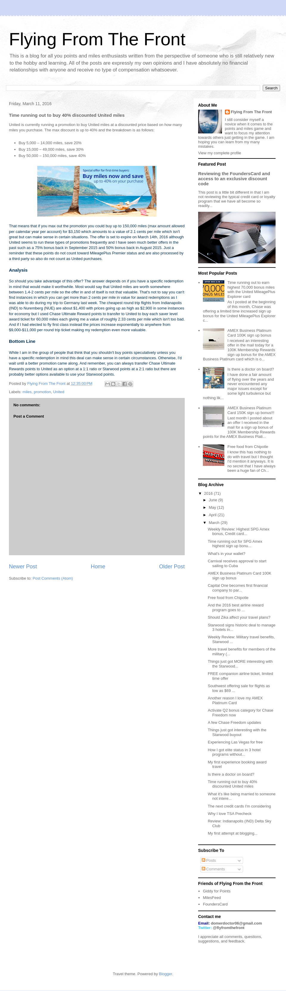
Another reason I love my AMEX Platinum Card (235, 700)
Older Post (172, 567)
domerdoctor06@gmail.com (236, 923)
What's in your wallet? (226, 553)
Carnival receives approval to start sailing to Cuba (237, 563)
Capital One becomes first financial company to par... (238, 587)
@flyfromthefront (229, 927)
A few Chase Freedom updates (234, 722)
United (58, 392)
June (213, 500)
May (213, 507)
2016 (209, 493)
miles (27, 392)
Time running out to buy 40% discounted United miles (232, 784)
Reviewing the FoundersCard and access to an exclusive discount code (234, 178)
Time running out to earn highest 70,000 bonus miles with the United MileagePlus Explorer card (251, 289)
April (213, 515)
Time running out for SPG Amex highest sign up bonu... (235, 543)
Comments (213, 869)
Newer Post (23, 567)
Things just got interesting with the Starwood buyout (237, 732)
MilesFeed (212, 897)
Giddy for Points (217, 891)
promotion (42, 392)
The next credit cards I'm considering (239, 806)
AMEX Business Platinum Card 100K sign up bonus (249, 332)
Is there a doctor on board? (250, 369)
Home (98, 567)
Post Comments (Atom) (53, 578)
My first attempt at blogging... (232, 833)
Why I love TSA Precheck (229, 813)
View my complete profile (219, 153)
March (215, 522)
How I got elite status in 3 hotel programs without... (234, 752)
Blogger (165, 974)
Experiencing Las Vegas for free (235, 742)
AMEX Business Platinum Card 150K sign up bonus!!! (250, 410)
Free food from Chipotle (247, 446)
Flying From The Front (97, 39)
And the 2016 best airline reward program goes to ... (235, 607)
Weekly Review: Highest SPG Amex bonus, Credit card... (238, 531)
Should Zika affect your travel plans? (239, 617)
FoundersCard (215, 904)
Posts (209, 860)
